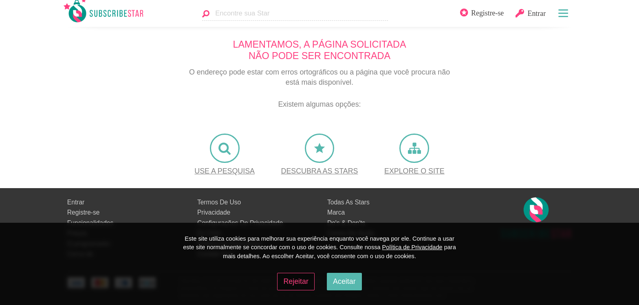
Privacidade (213, 212)
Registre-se (83, 212)
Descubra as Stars (319, 171)
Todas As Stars (348, 202)
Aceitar (344, 281)
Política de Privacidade (412, 247)
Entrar (75, 202)
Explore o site (414, 171)
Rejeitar (295, 281)
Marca (336, 212)
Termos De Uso (219, 202)
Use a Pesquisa (224, 171)
